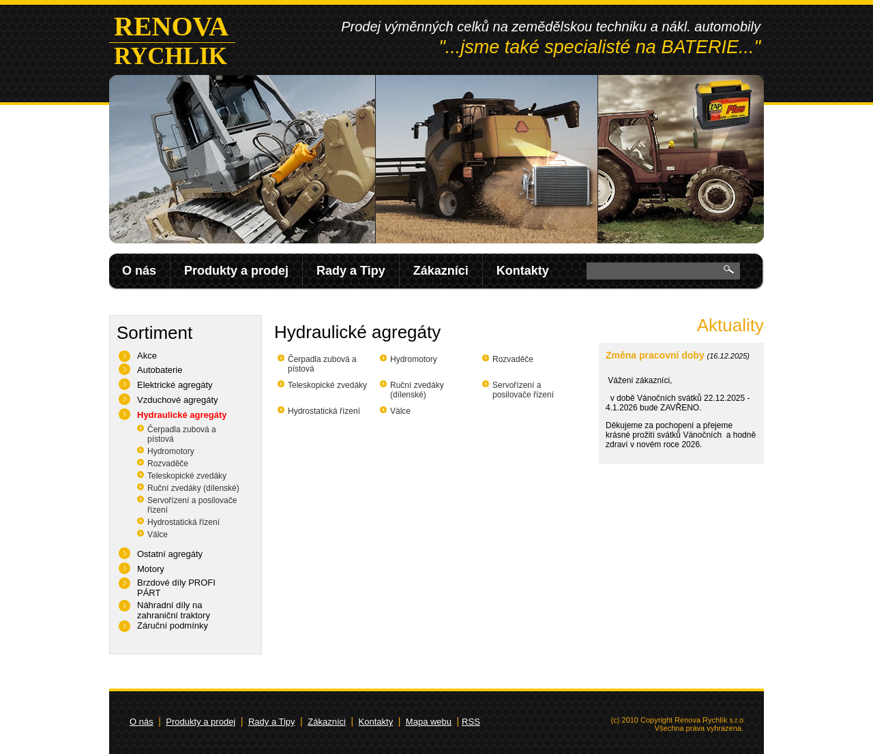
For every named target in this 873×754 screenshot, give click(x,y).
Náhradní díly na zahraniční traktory (173, 610)
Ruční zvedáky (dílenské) (193, 488)
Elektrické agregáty (175, 385)
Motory (150, 569)
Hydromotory (170, 451)
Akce (147, 355)
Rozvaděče (167, 463)
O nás (139, 270)
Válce (157, 534)
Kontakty (523, 270)
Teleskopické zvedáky (186, 476)
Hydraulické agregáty (182, 415)
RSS (471, 722)
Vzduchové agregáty (177, 400)
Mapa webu (429, 722)
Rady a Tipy (350, 270)
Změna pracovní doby (655, 355)
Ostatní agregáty (170, 554)
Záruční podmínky (172, 625)
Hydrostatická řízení (183, 522)
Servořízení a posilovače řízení (523, 389)
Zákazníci (441, 270)
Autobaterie (160, 370)
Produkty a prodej (236, 270)
